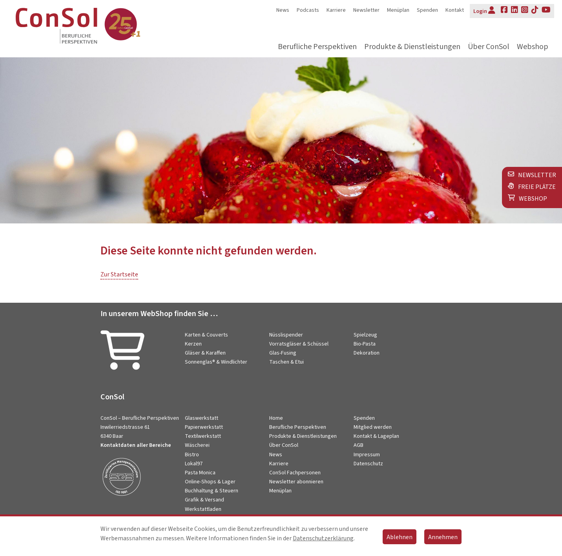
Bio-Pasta (365, 344)
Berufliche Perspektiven (317, 46)
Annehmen (443, 537)
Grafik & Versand (204, 500)
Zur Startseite (119, 274)
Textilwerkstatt (203, 436)
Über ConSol (488, 46)
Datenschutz (368, 464)
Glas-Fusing (282, 353)
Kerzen (193, 344)
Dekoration (367, 353)
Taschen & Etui (286, 362)
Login (484, 10)
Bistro (192, 455)
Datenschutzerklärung (323, 538)
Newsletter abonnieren (296, 482)
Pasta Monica (200, 473)
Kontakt (454, 10)
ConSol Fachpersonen (295, 473)
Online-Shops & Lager (210, 482)
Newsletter (366, 10)
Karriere (336, 10)
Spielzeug (365, 335)
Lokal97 (194, 464)
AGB (358, 445)
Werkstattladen (203, 509)
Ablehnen (399, 537)
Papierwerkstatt (204, 427)
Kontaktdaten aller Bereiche (135, 445)
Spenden (427, 10)
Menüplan (398, 10)
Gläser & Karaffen (205, 353)
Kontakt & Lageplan (376, 436)
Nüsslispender (286, 335)
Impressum (367, 455)
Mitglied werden (373, 427)
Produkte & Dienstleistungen (412, 46)
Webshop (532, 46)
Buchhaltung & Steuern (211, 491)
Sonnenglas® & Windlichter (216, 362)
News (282, 10)
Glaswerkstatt (201, 418)
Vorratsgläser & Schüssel (298, 344)
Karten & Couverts (206, 335)
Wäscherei (197, 445)
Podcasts (308, 10)
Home (276, 418)
